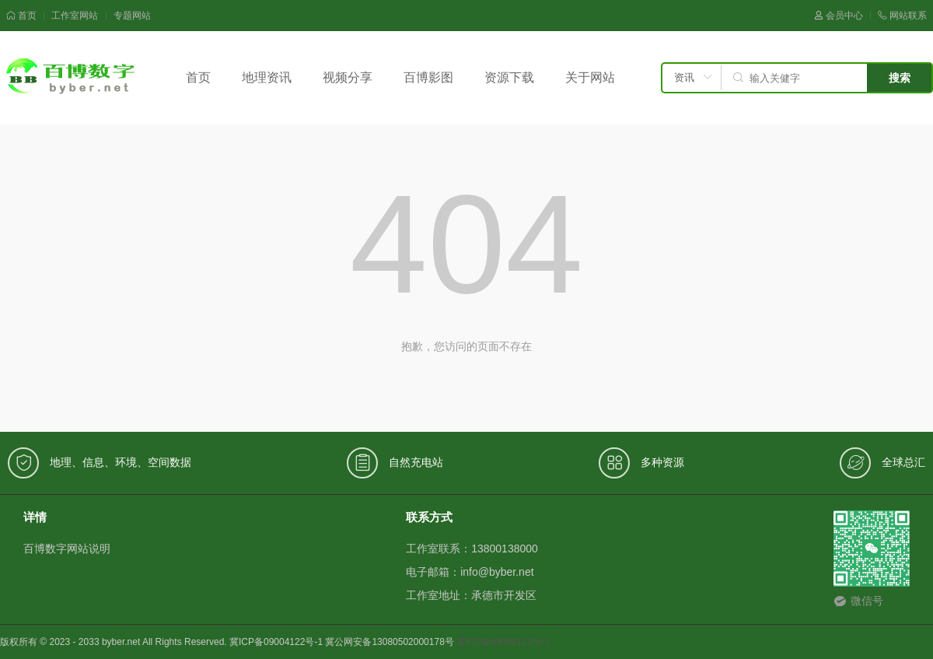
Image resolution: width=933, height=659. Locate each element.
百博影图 (428, 77)
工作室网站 (74, 15)
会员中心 (838, 15)
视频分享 (347, 77)
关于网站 (590, 77)
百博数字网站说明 (66, 548)
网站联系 (902, 15)
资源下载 (509, 77)
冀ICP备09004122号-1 (503, 641)
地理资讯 (267, 77)
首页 (21, 15)
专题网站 (132, 15)
